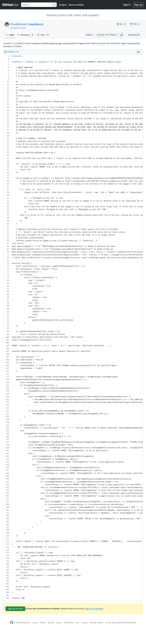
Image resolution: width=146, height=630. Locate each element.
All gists (63, 4)
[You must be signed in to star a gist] (121, 24)
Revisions (26, 34)
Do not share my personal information (120, 622)
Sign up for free (15, 608)
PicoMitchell (18, 24)
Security (51, 622)
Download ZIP (134, 35)
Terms (35, 622)
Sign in (127, 4)
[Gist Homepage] (10, 4)
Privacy (42, 622)
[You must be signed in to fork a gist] (135, 24)
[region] (73, 327)
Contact (85, 622)
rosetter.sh (36, 24)
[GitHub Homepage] (11, 622)
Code (10, 34)
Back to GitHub (76, 4)
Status (58, 622)
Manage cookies (96, 622)
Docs (77, 622)
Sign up (138, 4)
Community (68, 622)
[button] (121, 35)
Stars (43, 34)
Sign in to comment (94, 608)
